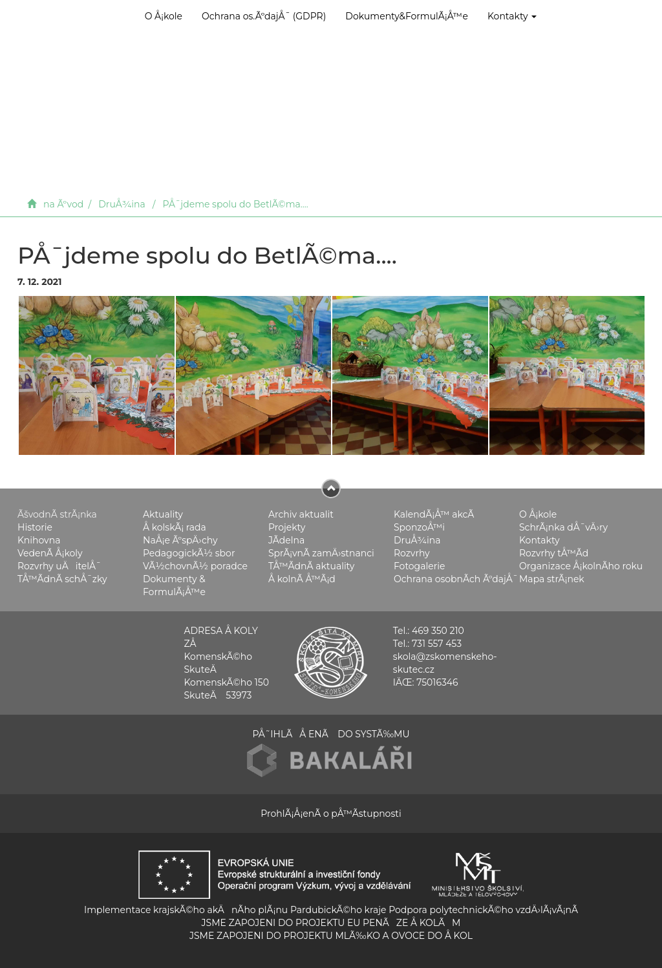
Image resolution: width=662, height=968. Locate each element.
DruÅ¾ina (121, 204)
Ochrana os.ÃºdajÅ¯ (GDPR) (264, 16)
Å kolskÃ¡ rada (174, 527)
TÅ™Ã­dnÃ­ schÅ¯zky (62, 579)
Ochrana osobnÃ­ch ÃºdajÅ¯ (456, 579)
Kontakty (512, 16)
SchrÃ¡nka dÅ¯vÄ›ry (563, 527)
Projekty (286, 527)
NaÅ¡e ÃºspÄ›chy (180, 540)
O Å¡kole (163, 16)
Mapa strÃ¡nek (551, 579)
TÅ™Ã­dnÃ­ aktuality (311, 566)
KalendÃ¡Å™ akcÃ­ (434, 514)
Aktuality (163, 514)
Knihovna (38, 540)
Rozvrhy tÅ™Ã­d (553, 553)
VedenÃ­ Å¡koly (50, 553)
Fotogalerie (419, 566)
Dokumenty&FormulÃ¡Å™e (406, 16)
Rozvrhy (412, 553)
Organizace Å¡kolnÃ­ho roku (581, 566)
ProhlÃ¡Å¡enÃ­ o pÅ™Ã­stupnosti (331, 813)
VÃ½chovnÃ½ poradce (195, 566)
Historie (34, 527)
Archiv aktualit (301, 514)
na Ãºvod (63, 204)
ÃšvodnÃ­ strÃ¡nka (57, 514)
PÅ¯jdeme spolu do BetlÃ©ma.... (235, 204)
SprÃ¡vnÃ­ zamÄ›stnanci (321, 553)
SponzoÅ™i (419, 527)
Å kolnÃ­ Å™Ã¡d (302, 579)
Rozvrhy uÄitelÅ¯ (59, 566)
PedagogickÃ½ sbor (189, 553)
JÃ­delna (286, 540)
